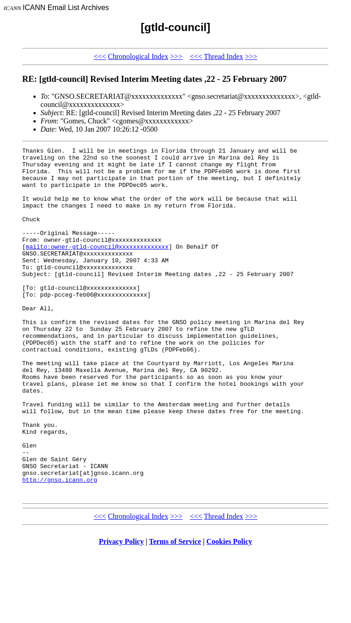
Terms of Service (175, 611)
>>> (176, 56)
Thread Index (223, 56)
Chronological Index (138, 56)
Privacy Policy (121, 611)
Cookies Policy (229, 611)
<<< (100, 56)
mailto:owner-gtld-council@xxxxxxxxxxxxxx (97, 267)
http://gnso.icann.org (59, 547)
